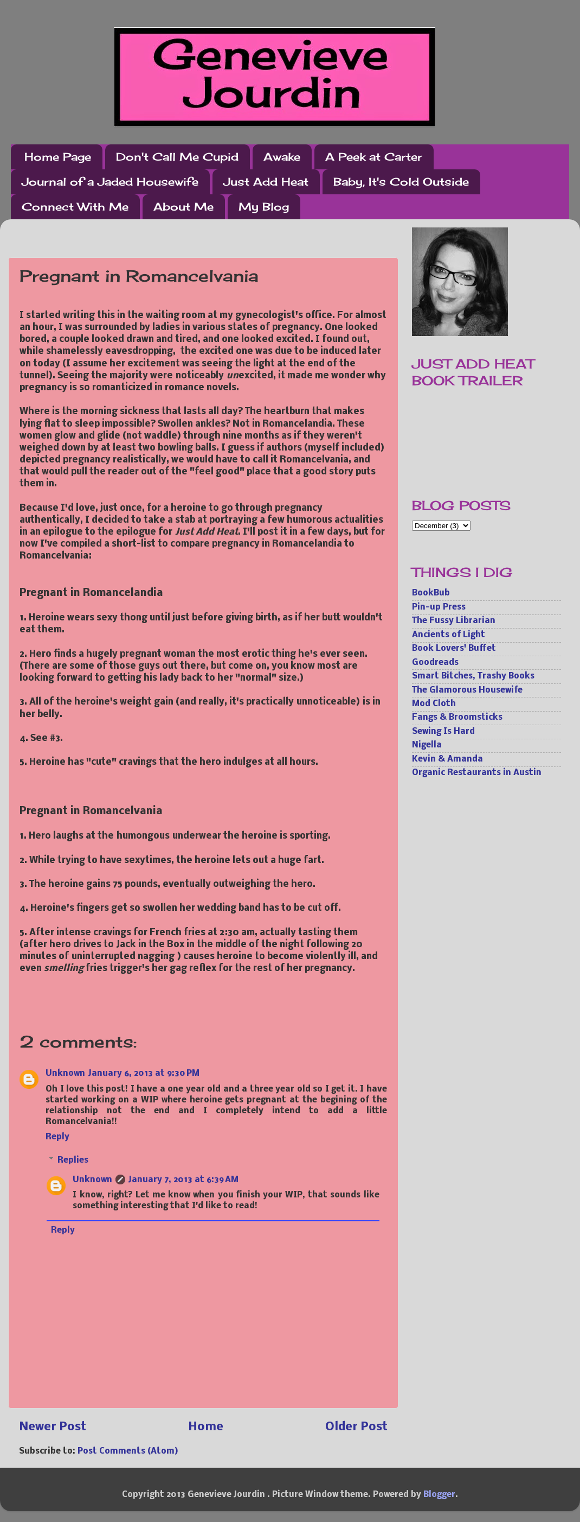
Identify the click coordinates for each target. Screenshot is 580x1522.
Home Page (57, 156)
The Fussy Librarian (453, 621)
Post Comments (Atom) (128, 1451)
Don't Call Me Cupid (177, 156)
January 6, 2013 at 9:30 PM (143, 1073)
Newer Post (52, 1427)
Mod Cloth (434, 704)
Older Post (356, 1427)
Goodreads (435, 662)
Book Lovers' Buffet (454, 648)
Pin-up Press (439, 607)
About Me (183, 206)
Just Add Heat (265, 181)
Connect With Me (75, 206)
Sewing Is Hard (443, 731)
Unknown (65, 1073)
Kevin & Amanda (447, 759)
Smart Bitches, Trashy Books (473, 676)
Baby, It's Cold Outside (401, 181)
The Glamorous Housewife (467, 690)
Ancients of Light (448, 635)
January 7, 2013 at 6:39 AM (183, 1180)
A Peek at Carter (373, 156)
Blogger (439, 1495)
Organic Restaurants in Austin (477, 773)
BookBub (431, 593)
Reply (57, 1137)
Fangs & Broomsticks (457, 717)
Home (205, 1427)
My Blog (264, 206)
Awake (281, 156)
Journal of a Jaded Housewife (110, 181)
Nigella (427, 745)
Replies (72, 1160)
